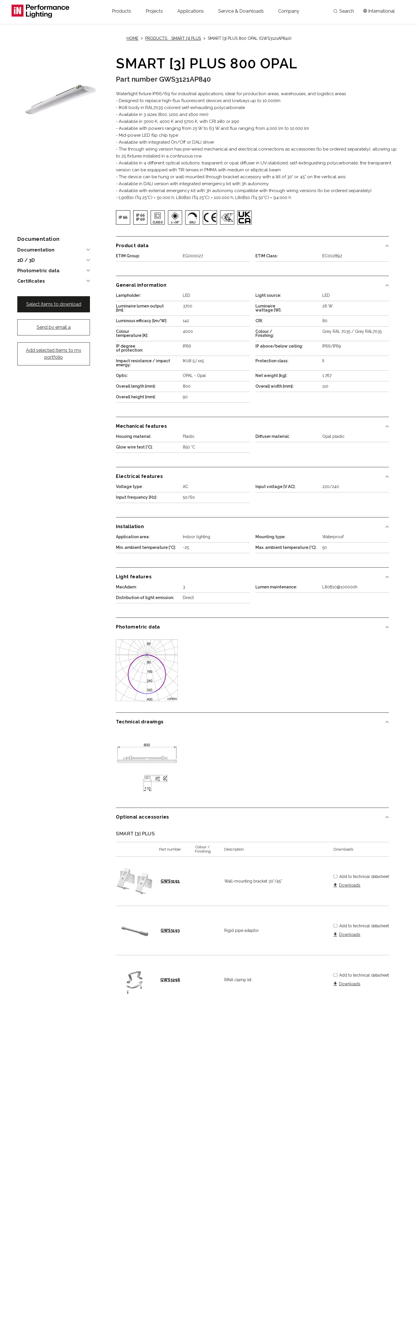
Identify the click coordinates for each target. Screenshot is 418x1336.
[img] (123, 217)
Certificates (31, 281)
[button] (121, 11)
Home (132, 38)
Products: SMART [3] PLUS (173, 38)
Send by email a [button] (54, 327)
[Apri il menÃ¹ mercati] (378, 11)
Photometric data (38, 271)
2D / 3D (26, 260)
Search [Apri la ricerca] (344, 11)
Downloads (349, 885)
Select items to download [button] (53, 304)
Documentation (35, 250)
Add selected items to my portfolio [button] (53, 354)
